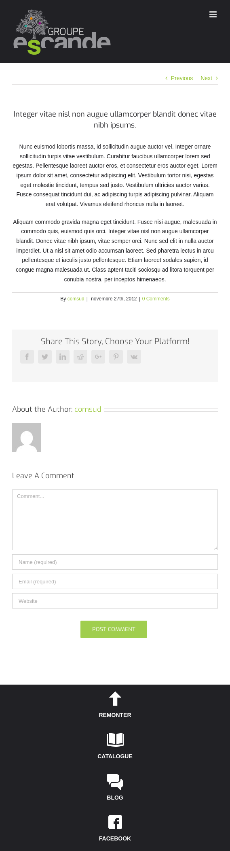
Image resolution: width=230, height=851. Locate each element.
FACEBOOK (115, 838)
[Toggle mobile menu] (213, 14)
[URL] (115, 600)
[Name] (115, 562)
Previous (182, 78)
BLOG (115, 797)
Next (206, 78)
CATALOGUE (115, 756)
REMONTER (115, 715)
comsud (76, 299)
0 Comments (156, 299)
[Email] (115, 581)
